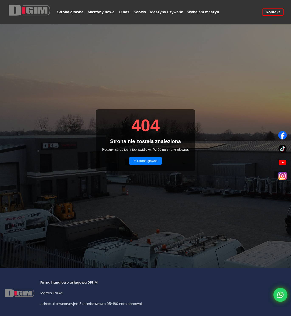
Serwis (140, 12)
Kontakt (273, 12)
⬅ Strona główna (145, 161)
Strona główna (70, 12)
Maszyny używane (166, 12)
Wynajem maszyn (203, 12)
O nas (124, 12)
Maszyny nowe (101, 12)
